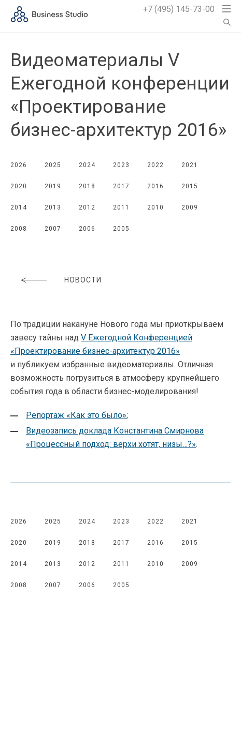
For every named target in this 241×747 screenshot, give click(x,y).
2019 (53, 186)
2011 (121, 207)
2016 (155, 186)
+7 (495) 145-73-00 (179, 9)
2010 (155, 207)
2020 (18, 186)
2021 (189, 165)
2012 (87, 207)
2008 (18, 228)
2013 (53, 207)
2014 (18, 207)
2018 (87, 186)
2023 (121, 165)
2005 (121, 228)
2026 (18, 165)
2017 (121, 186)
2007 (53, 228)
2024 (87, 165)
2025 (53, 165)
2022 (155, 165)
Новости (83, 280)
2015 (189, 186)
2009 (189, 207)
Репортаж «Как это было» (76, 415)
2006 (87, 228)
